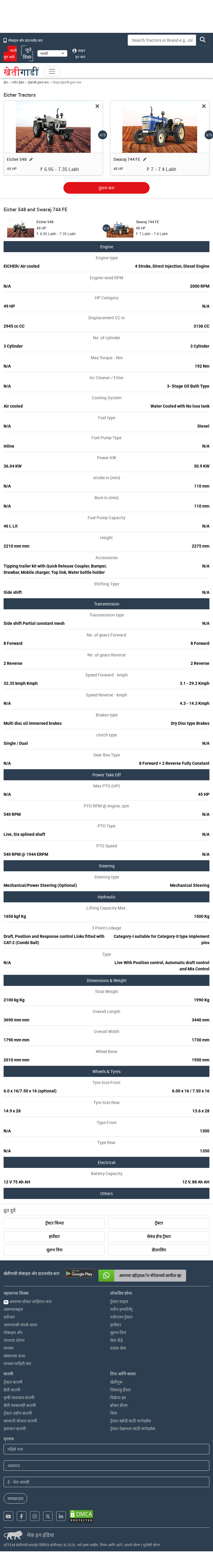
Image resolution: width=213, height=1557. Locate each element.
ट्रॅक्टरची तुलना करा (38, 82)
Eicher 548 (17, 159)
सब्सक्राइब (15, 1498)
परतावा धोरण (14, 1340)
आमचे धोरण (132, 1544)
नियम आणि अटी (110, 1544)
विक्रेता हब (118, 1397)
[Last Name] (106, 1465)
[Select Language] (52, 53)
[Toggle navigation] (52, 71)
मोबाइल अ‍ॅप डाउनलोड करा (23, 40)
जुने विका (27, 53)
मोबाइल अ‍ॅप (13, 1332)
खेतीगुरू (116, 1382)
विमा (113, 1413)
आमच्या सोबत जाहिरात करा (28, 1301)
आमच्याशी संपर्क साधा (20, 1325)
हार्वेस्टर (54, 1236)
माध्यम (8, 1348)
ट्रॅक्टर (159, 1223)
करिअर (9, 1317)
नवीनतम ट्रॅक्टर (121, 1317)
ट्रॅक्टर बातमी (13, 1382)
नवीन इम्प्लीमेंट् (121, 1309)
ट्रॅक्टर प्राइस (119, 1301)
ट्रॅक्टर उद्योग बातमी (18, 1413)
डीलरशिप (159, 1250)
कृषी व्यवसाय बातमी (19, 1397)
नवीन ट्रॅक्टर (18, 82)
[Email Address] (106, 1482)
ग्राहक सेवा (118, 1348)
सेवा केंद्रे (116, 1340)
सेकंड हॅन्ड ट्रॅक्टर (159, 1236)
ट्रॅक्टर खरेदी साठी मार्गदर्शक (130, 1421)
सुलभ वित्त (54, 1250)
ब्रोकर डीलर (119, 1405)
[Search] (162, 40)
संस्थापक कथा (14, 1356)
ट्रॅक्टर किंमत (54, 1223)
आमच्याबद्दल (13, 1309)
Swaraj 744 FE (126, 159)
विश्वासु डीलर (120, 1390)
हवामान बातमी (15, 1428)
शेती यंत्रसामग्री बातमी (20, 1405)
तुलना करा (106, 188)
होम (6, 82)
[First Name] (106, 1449)
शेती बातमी (12, 1390)
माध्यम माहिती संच (17, 1363)
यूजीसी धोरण (151, 1544)
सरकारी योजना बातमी (20, 1421)
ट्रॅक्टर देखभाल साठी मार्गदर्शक (132, 1428)
